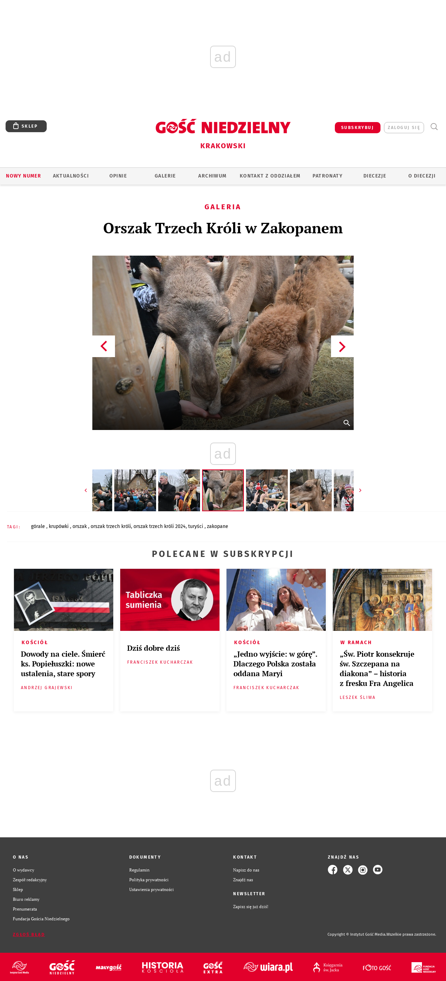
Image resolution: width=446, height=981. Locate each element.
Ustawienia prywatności (151, 889)
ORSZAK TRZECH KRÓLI (111, 526)
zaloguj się (404, 127)
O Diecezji (422, 176)
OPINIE (118, 176)
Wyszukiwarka (434, 126)
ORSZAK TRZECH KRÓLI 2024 (159, 526)
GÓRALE (38, 526)
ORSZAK (80, 526)
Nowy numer (23, 176)
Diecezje (374, 176)
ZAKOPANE (217, 526)
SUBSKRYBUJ (357, 127)
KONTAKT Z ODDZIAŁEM (270, 176)
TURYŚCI (196, 526)
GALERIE (165, 176)
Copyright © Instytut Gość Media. (357, 934)
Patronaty (328, 176)
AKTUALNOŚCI (71, 176)
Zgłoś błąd (29, 934)
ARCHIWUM (212, 176)
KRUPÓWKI (59, 526)
